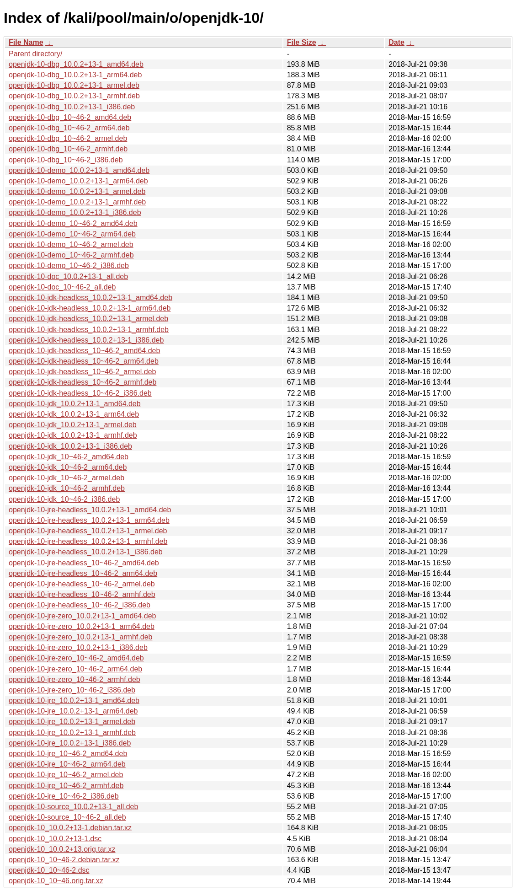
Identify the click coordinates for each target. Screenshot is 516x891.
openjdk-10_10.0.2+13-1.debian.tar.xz (70, 828)
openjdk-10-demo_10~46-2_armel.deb (71, 244)
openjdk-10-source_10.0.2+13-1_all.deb (73, 806)
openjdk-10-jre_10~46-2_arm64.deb (67, 764)
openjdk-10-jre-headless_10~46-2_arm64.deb (83, 573)
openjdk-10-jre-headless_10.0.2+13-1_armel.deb (88, 531)
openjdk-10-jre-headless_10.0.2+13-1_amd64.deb (90, 510)
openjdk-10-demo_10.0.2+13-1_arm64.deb (78, 181)
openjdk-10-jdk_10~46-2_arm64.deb (68, 467)
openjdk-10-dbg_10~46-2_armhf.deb (68, 149)
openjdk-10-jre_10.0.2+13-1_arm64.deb (73, 711)
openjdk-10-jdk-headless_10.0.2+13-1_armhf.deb (89, 329)
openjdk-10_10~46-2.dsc (49, 870)
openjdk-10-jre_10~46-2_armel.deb (66, 774)
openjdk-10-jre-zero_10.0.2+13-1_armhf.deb (80, 637)
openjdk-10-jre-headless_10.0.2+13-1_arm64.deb (89, 520)
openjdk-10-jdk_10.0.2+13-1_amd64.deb (75, 404)
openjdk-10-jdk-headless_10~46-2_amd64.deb (84, 350)
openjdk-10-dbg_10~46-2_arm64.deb (69, 128)
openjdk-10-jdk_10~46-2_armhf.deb (67, 488)
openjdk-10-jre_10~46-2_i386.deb (64, 796)
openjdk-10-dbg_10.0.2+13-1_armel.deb (74, 85)
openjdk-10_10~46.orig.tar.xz (56, 881)
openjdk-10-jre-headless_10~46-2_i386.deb (79, 605)
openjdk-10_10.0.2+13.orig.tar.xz (62, 849)
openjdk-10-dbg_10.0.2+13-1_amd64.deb (76, 64)
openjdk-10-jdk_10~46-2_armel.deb (66, 478)
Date (396, 42)
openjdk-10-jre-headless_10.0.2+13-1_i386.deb (86, 552)
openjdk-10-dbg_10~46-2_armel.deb (68, 138)
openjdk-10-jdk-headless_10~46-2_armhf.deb (82, 382)
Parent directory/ (35, 54)
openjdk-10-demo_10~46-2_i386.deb (69, 265)
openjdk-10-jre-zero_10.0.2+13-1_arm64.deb (81, 626)
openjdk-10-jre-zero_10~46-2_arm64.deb (75, 669)
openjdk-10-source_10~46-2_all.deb (67, 817)
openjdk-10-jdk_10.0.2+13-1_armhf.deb (73, 435)
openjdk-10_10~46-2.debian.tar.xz (64, 860)
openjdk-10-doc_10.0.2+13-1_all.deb (68, 276)
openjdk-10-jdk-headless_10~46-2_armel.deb (82, 372)
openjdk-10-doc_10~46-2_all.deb (62, 287)
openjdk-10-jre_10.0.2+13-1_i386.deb (70, 743)
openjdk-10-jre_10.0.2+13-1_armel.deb (72, 721)
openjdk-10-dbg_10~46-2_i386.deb (66, 160)
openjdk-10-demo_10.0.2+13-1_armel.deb (77, 191)
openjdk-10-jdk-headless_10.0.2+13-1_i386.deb (86, 340)
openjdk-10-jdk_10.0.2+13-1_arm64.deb (74, 414)
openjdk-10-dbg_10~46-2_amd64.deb (70, 117)
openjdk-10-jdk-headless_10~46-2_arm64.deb (84, 361)
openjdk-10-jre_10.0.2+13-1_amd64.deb (74, 700)
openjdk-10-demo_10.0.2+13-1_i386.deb (75, 212)
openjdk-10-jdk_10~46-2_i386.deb (64, 499)
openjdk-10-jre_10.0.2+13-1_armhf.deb (72, 732)
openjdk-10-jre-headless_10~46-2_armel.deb (82, 584)
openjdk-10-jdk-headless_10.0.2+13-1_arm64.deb (89, 308)
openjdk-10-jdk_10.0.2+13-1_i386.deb (70, 446)
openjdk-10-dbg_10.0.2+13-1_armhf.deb (74, 96)
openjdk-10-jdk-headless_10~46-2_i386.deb (80, 393)
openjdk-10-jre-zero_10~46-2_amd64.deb (76, 658)
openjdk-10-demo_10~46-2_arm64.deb (72, 234)
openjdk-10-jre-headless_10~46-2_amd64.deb (84, 563)
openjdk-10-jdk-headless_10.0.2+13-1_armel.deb (88, 318)
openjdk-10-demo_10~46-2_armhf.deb (71, 255)
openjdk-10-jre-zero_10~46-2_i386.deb (72, 690)
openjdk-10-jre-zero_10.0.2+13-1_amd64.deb (82, 616)
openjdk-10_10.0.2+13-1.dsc (55, 839)
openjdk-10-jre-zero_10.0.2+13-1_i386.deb (78, 647)
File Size (301, 42)
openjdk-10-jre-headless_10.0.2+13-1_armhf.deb (88, 541)
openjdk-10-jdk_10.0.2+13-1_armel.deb (73, 425)
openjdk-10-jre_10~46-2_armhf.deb (66, 785)
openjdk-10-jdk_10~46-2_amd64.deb (68, 457)
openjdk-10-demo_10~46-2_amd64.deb (73, 223)
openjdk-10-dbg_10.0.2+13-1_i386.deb (72, 107)
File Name (26, 42)
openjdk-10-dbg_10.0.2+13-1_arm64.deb (75, 75)
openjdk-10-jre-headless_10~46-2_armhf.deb (82, 594)
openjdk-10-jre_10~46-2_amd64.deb (68, 753)
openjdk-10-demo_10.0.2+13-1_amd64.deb (79, 170)
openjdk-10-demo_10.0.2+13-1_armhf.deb (77, 202)
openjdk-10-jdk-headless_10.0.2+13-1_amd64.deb (90, 297)
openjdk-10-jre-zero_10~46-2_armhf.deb (74, 679)
